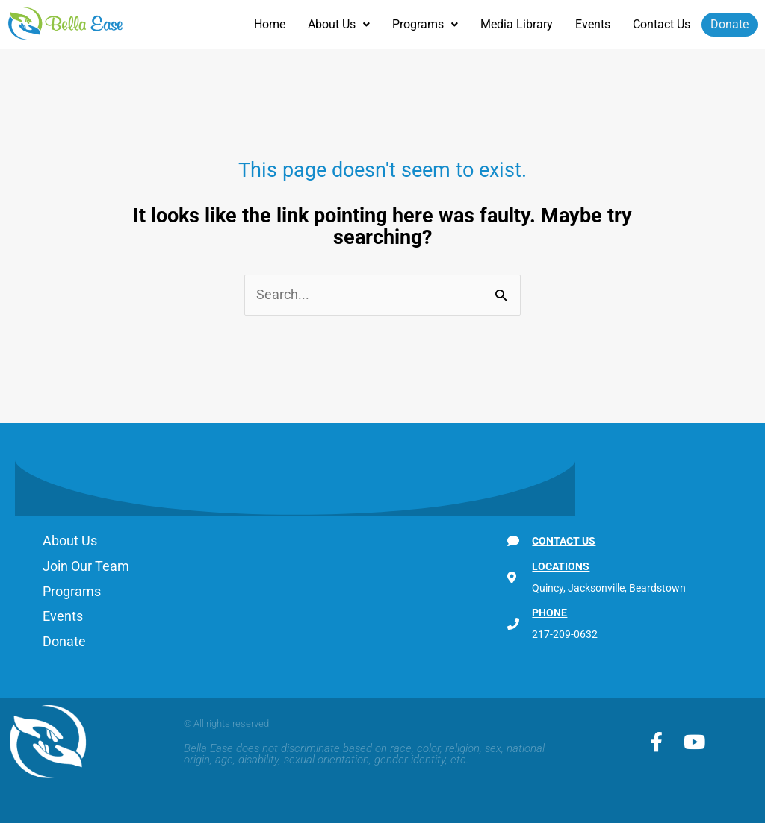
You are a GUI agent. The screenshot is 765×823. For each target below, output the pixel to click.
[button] (339, 24)
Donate (729, 24)
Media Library (516, 24)
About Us (339, 24)
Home (269, 24)
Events (592, 24)
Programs (425, 24)
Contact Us (661, 24)
